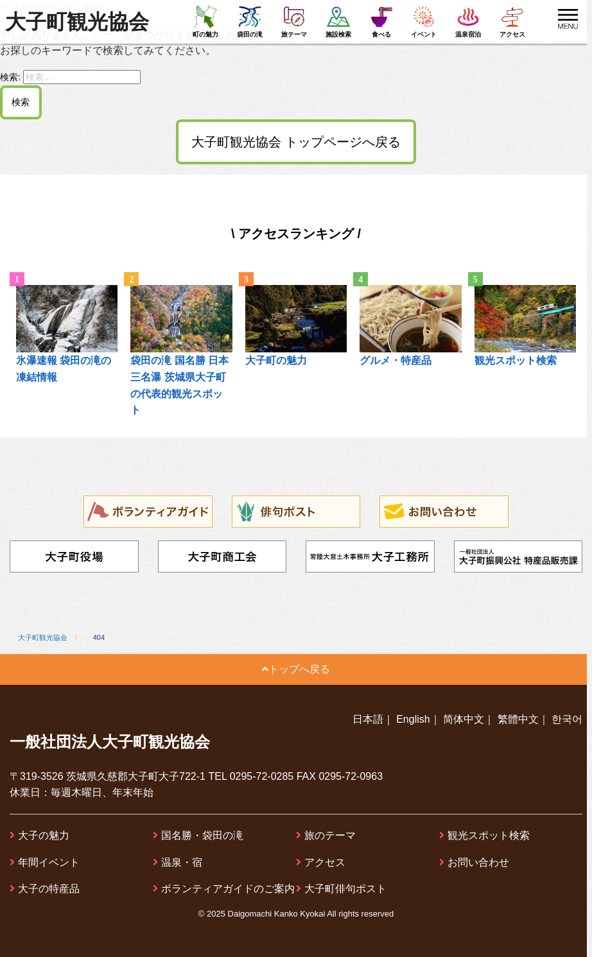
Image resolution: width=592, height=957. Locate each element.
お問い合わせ (478, 862)
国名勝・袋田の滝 (202, 835)
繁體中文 (518, 719)
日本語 (368, 719)
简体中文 (463, 719)
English (413, 719)
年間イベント (49, 862)
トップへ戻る (296, 669)
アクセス (324, 862)
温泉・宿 (181, 862)
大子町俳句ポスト (345, 888)
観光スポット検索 (489, 835)
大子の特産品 (49, 888)
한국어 (567, 719)
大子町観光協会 (77, 21)
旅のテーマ (330, 835)
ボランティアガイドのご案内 (228, 888)
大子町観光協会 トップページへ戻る (296, 142)
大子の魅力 (43, 835)
